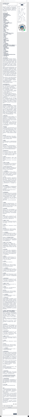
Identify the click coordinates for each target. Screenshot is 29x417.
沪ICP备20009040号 (13, 416)
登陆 (22, 4)
